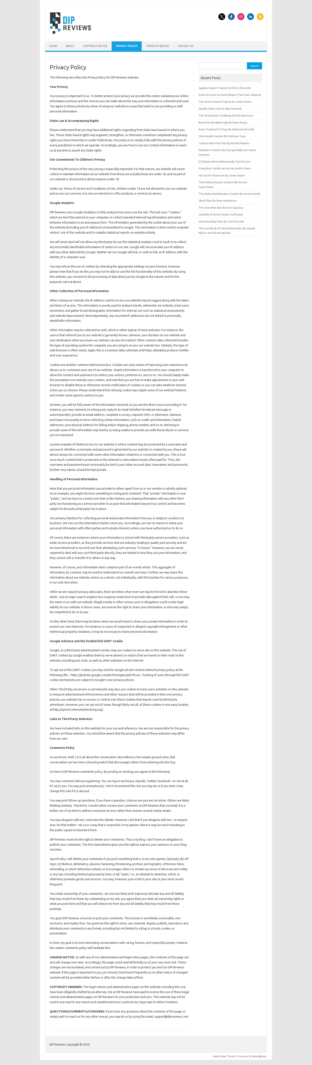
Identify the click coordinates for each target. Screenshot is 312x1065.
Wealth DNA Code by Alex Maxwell (220, 108)
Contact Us (185, 46)
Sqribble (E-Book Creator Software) (221, 214)
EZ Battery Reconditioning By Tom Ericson (225, 161)
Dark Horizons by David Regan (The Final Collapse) (230, 94)
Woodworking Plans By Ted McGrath (221, 221)
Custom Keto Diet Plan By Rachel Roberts (224, 143)
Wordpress (260, 1056)
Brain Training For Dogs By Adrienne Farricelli (226, 129)
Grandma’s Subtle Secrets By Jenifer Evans (225, 168)
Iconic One (219, 1056)
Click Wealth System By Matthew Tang (222, 136)
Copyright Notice (95, 46)
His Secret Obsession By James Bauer (222, 175)
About (70, 46)
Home (53, 46)
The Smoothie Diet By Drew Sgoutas (221, 207)
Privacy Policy (126, 46)
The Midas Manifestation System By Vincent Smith (229, 193)
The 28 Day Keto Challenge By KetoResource (226, 115)
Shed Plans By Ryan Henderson (218, 200)
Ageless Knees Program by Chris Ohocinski (225, 87)
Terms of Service (157, 46)
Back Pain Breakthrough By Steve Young (223, 122)
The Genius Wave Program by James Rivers (225, 101)
